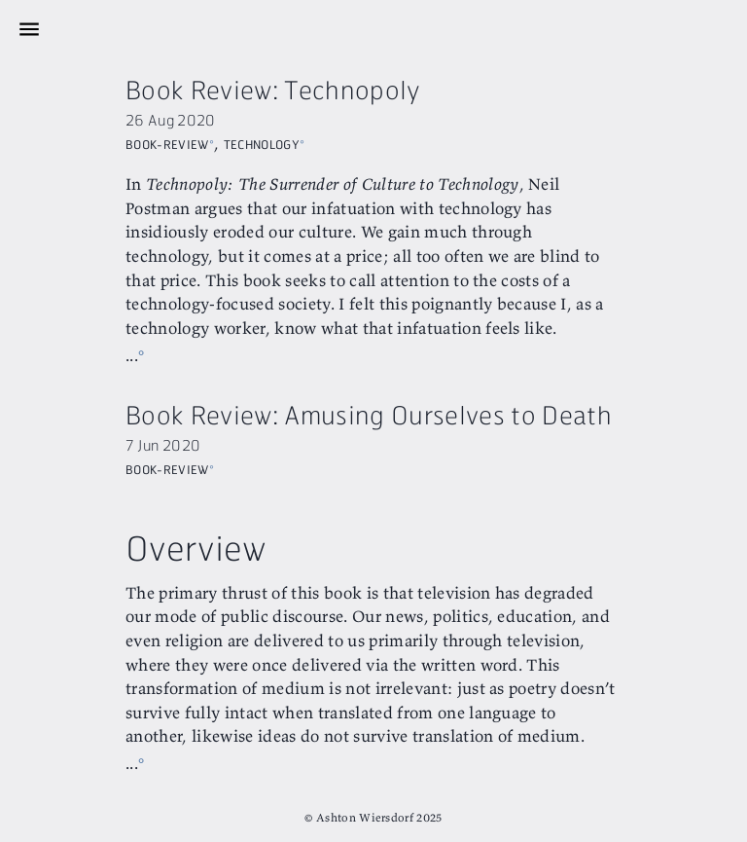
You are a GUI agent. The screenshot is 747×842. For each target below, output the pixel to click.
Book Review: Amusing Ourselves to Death (368, 414)
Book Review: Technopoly (273, 89)
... (131, 354)
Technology (262, 142)
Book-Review (167, 142)
